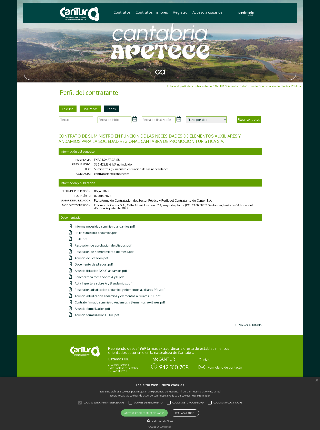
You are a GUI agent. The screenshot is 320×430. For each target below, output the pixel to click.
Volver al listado (248, 325)
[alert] (160, 403)
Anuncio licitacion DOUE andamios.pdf (98, 271)
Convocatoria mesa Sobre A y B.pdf (96, 277)
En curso (67, 109)
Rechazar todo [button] (184, 412)
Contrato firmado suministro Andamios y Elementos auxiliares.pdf (117, 302)
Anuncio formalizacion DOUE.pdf (94, 315)
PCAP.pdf (78, 239)
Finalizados (90, 109)
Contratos (122, 12)
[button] (80, 403)
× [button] (316, 380)
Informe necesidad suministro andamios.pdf (102, 226)
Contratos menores (152, 12)
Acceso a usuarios (207, 12)
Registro (180, 12)
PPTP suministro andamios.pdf (93, 233)
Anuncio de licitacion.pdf (88, 258)
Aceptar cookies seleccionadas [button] (144, 412)
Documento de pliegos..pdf (91, 264)
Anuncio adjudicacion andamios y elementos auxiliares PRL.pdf (114, 296)
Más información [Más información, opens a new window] (201, 395)
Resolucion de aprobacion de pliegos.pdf (100, 245)
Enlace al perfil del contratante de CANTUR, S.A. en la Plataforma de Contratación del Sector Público (234, 86)
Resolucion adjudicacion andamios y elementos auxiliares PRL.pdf (116, 290)
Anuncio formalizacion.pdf (89, 309)
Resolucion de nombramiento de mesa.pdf (101, 252)
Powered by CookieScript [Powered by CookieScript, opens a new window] (160, 427)
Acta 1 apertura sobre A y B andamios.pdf (100, 283)
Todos (111, 109)
